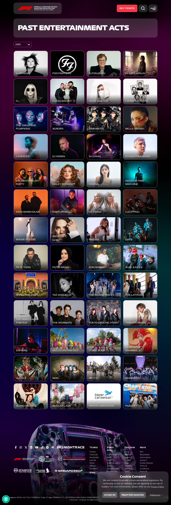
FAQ (141, 451)
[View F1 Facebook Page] (16, 447)
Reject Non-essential (133, 495)
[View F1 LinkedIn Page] (31, 447)
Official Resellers (94, 467)
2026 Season (128, 453)
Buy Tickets (127, 8)
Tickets (94, 447)
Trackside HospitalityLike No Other (94, 458)
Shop (92, 472)
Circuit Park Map (112, 456)
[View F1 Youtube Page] (37, 447)
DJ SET (56, 253)
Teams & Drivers (128, 458)
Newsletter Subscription (145, 456)
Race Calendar (128, 464)
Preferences (155, 495)
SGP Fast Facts (128, 470)
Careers (143, 460)
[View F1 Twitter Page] (26, 447)
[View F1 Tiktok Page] (42, 447)
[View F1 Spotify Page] (47, 447)
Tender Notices (146, 462)
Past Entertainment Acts (73, 28)
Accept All (109, 495)
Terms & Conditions (144, 467)
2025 (18, 44)
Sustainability (113, 468)
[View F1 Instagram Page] (20, 447)
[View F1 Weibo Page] (53, 447)
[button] (6, 499)
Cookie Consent (133, 476)
